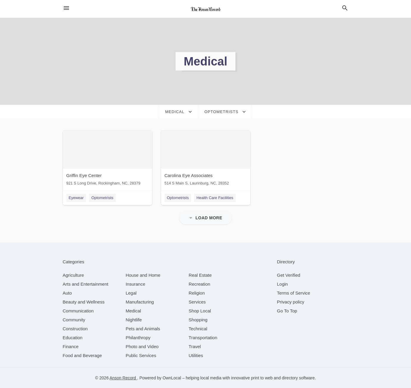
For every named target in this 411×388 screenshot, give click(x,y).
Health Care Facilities (214, 197)
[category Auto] (67, 292)
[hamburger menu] (66, 8)
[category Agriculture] (73, 275)
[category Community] (74, 319)
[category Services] (197, 301)
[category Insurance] (135, 284)
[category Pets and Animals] (143, 328)
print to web (262, 378)
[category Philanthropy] (138, 337)
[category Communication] (78, 310)
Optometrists (102, 197)
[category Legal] (131, 292)
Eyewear (76, 197)
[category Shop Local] (200, 310)
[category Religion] (197, 292)
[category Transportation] (203, 337)
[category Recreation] (199, 284)
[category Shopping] (198, 319)
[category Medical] (133, 310)
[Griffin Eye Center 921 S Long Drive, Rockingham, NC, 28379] (107, 159)
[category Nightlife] (134, 319)
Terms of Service (293, 292)
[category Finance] (71, 346)
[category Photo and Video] (142, 346)
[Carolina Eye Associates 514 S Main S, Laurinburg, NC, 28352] (206, 159)
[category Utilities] (196, 355)
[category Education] (73, 337)
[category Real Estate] (200, 275)
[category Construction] (75, 328)
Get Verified (288, 275)
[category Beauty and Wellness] (84, 301)
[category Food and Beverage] (82, 355)
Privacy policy (290, 301)
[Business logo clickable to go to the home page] (205, 9)
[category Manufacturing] (140, 301)
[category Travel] (195, 346)
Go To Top (287, 310)
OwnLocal (171, 378)
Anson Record (123, 378)
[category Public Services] (141, 355)
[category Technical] (198, 328)
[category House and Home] (143, 275)
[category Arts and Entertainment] (85, 284)
